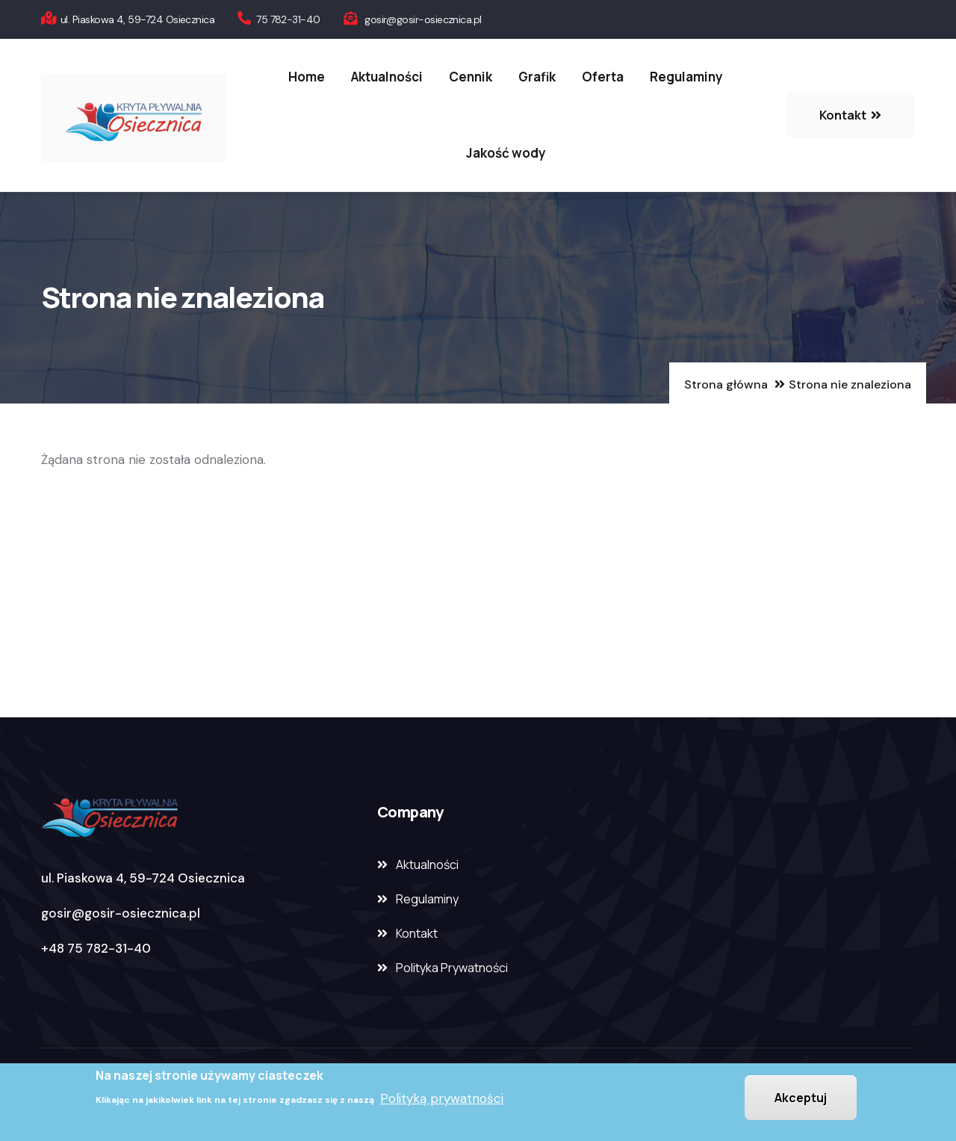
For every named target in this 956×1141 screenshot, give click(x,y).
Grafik (537, 76)
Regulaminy (686, 76)
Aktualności (387, 76)
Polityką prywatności (441, 1100)
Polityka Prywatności (452, 967)
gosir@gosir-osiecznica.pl (120, 913)
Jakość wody (506, 152)
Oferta (603, 76)
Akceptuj (801, 1098)
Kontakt (417, 933)
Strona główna (726, 384)
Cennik (470, 76)
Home (306, 76)
